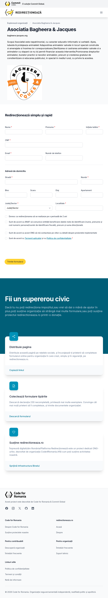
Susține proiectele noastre (16, 532)
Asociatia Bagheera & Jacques (46, 23)
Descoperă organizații (15, 548)
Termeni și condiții (13, 574)
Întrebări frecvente (13, 553)
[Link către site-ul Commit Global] (13, 4)
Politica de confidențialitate (59, 238)
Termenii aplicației (33, 238)
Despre (59, 532)
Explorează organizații (17, 23)
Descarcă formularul (19, 416)
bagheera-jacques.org (17, 35)
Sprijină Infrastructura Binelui (24, 465)
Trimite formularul (15, 261)
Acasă (59, 527)
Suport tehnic (62, 553)
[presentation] (25, 249)
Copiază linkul (16, 370)
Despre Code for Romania (16, 527)
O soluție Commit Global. (33, 4)
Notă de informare (13, 580)
